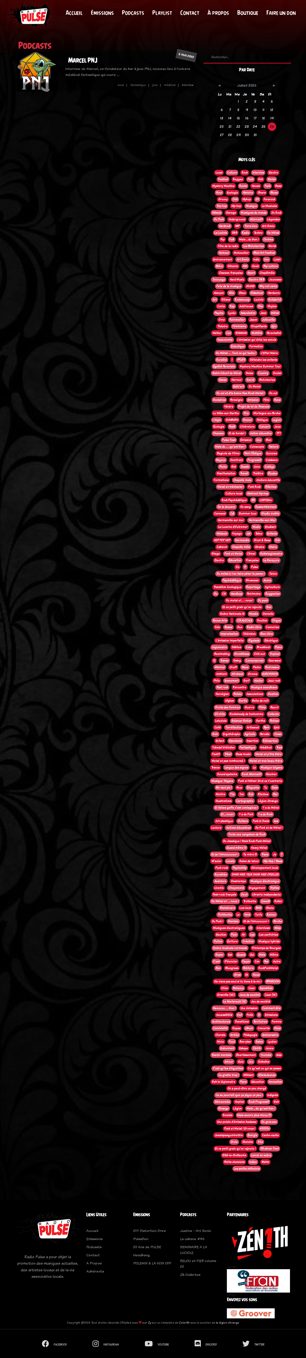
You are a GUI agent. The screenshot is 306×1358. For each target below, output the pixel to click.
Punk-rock (221, 868)
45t (245, 266)
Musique (251, 206)
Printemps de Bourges (266, 948)
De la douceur (226, 507)
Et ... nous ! (227, 814)
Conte (221, 306)
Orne (222, 320)
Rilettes (263, 794)
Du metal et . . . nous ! (239, 600)
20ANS (250, 286)
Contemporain (255, 661)
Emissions (271, 1015)
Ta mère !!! (250, 854)
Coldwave (272, 460)
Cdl (232, 513)
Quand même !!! (236, 848)
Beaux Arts (220, 620)
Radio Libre (254, 627)
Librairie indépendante (266, 894)
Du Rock (276, 213)
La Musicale (269, 206)
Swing (237, 661)
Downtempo (238, 881)
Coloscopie (257, 447)
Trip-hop (222, 206)
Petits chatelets (234, 1162)
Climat (251, 554)
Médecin (222, 534)
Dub (260, 179)
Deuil (244, 894)
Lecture (216, 828)
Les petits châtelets (247, 1169)
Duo (239, 627)
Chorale (220, 1035)
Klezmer (271, 774)
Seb (276, 1102)
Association (248, 313)
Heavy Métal (259, 848)
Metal (271, 179)
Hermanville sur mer (231, 520)
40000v (264, 1128)
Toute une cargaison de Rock (246, 834)
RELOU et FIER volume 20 (198, 1263)
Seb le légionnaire (223, 1082)
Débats (216, 213)
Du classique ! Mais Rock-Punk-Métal (246, 841)
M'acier (216, 861)
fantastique (138, 85)
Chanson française (231, 273)
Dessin (245, 467)
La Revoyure (271, 560)
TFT (278, 433)
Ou (237, 567)
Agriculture (272, 587)
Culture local (233, 493)
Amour (228, 1062)
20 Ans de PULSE (147, 1246)
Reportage (253, 587)
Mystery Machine (223, 186)
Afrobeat (237, 674)
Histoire (248, 193)
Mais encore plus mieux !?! (254, 1115)
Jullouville (268, 320)
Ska (260, 306)
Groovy (223, 199)
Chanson (218, 433)
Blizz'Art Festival (264, 253)
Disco (242, 293)
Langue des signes (236, 767)
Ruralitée (221, 874)
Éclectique (238, 346)
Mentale (233, 921)
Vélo (231, 293)
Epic (273, 326)
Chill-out (259, 654)
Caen (251, 988)
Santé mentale (221, 1055)
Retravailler (237, 320)
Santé (250, 380)
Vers (247, 915)
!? (245, 567)
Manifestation (226, 473)
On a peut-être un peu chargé (247, 1088)
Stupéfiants (259, 326)
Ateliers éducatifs (268, 480)
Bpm (266, 727)
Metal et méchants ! (230, 487)
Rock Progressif (259, 1102)
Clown (277, 734)
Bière (219, 266)
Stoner (247, 420)
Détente (233, 266)
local (121, 85)
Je (274, 854)
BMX (258, 908)
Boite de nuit (260, 701)
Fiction (218, 941)
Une (258, 440)
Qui (252, 955)
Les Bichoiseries (253, 246)
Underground (237, 219)
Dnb (277, 540)
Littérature (247, 427)
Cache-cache (270, 1135)
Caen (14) (271, 995)
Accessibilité (224, 1015)
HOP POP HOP (222, 540)
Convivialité (220, 1028)
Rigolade (254, 640)
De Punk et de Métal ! (268, 828)
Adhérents (95, 1271)
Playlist (162, 12)
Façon (246, 961)
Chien (224, 988)
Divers (262, 193)
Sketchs (247, 1142)
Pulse (254, 567)
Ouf (239, 1015)
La (254, 767)
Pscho (257, 667)
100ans (225, 300)
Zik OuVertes (190, 1274)
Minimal (220, 667)
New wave (274, 661)
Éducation (235, 560)
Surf (246, 681)
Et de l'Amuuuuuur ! (256, 921)
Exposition (266, 988)
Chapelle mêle (241, 547)
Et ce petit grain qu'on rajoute (242, 607)
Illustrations (223, 801)
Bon (218, 968)
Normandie (242, 540)
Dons (277, 1028)
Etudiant (270, 527)
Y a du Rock (265, 814)
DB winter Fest (269, 1149)
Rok (251, 794)
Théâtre (258, 473)
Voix (217, 627)
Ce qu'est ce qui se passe (264, 1068)
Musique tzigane (271, 767)
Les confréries (268, 935)
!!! (259, 1015)
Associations (254, 694)
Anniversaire (270, 1035)
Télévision (249, 634)
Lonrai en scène (261, 1155)
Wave (245, 667)
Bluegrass (231, 968)
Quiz (241, 1062)
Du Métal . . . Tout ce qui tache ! (236, 353)
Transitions (242, 1022)
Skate (270, 908)
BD (253, 500)
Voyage (237, 534)
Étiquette (253, 788)
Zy (149, 1323)
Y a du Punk (246, 814)
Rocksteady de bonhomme (246, 714)
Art (215, 300)
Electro (273, 173)
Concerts (263, 1028)
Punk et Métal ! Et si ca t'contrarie (260, 781)
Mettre (220, 794)
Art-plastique (224, 821)
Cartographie (244, 801)
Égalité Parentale (224, 366)
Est (230, 955)
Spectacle (235, 741)
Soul (219, 193)
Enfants (272, 534)
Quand (241, 955)
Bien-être (266, 634)
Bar (275, 794)
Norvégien (222, 694)
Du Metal (254, 386)
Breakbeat (263, 647)
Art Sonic (243, 259)
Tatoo (273, 574)
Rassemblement (265, 507)
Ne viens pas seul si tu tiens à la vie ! (237, 981)
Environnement (222, 259)
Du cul (273, 393)
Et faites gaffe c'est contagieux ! (236, 808)
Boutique (247, 12)
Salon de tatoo (249, 861)
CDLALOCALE (244, 620)
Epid (276, 727)
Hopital (239, 1102)
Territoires (260, 1022)
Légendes (273, 219)
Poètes (274, 721)
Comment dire (271, 1008)
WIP (237, 226)
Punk (250, 179)
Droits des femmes (227, 707)
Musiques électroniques (229, 928)
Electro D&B (256, 279)
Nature (273, 447)
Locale (230, 861)
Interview (258, 173)
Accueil (74, 12)
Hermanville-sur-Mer (262, 520)
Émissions (102, 12)
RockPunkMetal (268, 968)
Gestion (273, 694)
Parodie (264, 734)
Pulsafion (140, 1238)
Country (263, 373)
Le (238, 915)
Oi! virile (220, 714)
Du (215, 594)
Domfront (236, 460)
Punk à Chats (261, 821)
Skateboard (227, 908)
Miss (277, 928)
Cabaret (222, 547)
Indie (256, 259)
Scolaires (219, 400)
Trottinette (225, 915)
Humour (224, 253)
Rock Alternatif (251, 774)
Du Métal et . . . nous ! (225, 901)
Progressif (254, 460)
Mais (262, 955)
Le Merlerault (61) (234, 1001)
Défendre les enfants (263, 360)
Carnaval (219, 513)
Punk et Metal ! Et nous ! (239, 1128)
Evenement (231, 681)
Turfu (258, 915)
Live (266, 259)
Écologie (218, 427)
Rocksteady (242, 300)
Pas (266, 961)
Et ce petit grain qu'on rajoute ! (235, 1149)
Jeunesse (275, 279)
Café (217, 727)
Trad (279, 747)
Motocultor (241, 253)
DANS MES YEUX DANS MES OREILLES (255, 874)
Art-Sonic (268, 226)
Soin (215, 734)
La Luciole (220, 233)
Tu (265, 788)
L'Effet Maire (269, 353)
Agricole (250, 734)
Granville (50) (226, 995)
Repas (236, 1028)
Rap (232, 306)
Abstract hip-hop (257, 493)
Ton (241, 794)
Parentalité (274, 333)
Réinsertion (270, 741)
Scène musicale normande (230, 948)
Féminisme (239, 326)
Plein (234, 935)
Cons (249, 647)
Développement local (264, 868)
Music (256, 527)
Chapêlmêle (267, 273)
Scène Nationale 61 (232, 614)
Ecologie (232, 193)
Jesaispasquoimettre (229, 1135)
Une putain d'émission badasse (237, 1122)
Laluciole (221, 721)
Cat (228, 333)
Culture (232, 173)
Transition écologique (227, 587)
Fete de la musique (228, 286)
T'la (232, 794)
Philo (217, 681)
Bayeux (220, 460)
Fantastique (247, 747)
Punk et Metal (233, 554)
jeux (155, 85)
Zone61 (265, 901)
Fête (266, 400)
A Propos (94, 1263)
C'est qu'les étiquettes (228, 1068)
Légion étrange (268, 801)
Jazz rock (274, 681)
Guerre (249, 707)
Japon (253, 320)
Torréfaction (233, 727)
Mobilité (256, 333)
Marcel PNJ (82, 60)
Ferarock (269, 199)
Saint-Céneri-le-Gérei (226, 373)
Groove (252, 674)
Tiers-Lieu (250, 226)
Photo (223, 467)
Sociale (227, 1115)
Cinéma (268, 239)
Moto (220, 1042)
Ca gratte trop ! (228, 1075)
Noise (249, 373)
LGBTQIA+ (266, 500)
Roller (278, 901)
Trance (215, 767)
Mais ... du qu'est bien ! (260, 1108)
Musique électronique (265, 881)
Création (248, 941)
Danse (223, 380)
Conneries (272, 627)
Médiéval (266, 747)
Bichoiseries (267, 380)
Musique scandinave (264, 687)
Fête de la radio (228, 246)
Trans (265, 854)
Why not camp (268, 286)
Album (249, 1028)
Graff (233, 667)
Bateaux (238, 988)
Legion (277, 420)
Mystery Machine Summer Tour (260, 366)
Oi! (257, 199)
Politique (262, 420)
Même (274, 955)
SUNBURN (232, 420)
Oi (250, 928)
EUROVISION (270, 674)
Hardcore (274, 293)
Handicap (236, 594)
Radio (245, 233)
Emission (253, 400)
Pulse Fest (228, 440)
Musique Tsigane (222, 781)
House (256, 186)
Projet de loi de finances (253, 406)
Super (219, 955)
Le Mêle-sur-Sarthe (226, 413)
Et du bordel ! (237, 433)
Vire (246, 413)
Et (246, 975)
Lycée (232, 313)
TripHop (274, 888)
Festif (216, 754)
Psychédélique (232, 580)
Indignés (272, 1095)
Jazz (263, 313)
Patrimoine (254, 594)
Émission (245, 440)
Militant (248, 1075)
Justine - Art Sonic (195, 1230)
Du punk (263, 600)
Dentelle (268, 614)
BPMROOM (272, 981)
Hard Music (237, 279)
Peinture (248, 968)
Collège (269, 467)
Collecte (273, 714)
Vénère (228, 406)
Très (260, 1142)
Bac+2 (274, 707)
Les (252, 935)
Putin (250, 1015)
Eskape (243, 1048)
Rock (245, 173)
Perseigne (236, 400)
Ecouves (271, 453)
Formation (256, 346)
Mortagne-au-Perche (266, 413)
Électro (219, 560)
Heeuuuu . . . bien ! (224, 1008)
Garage (231, 213)
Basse (228, 627)
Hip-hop (236, 206)
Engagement (257, 888)
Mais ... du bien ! (249, 239)
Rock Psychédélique (234, 500)
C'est (216, 961)
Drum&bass (241, 654)
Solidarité (274, 300)
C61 (224, 594)
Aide (279, 1055)
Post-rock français (224, 894)
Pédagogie (250, 1035)
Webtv (265, 1162)
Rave (277, 400)
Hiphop (246, 199)
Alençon (219, 293)
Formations (221, 480)
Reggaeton (272, 594)
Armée (234, 1035)
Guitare (243, 821)
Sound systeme (227, 774)
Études (272, 473)
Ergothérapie (231, 734)
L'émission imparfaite (230, 640)
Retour (271, 915)
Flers (243, 1082)
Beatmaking (222, 654)
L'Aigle (217, 420)
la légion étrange (227, 1323)
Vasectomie (225, 340)
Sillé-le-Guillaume (234, 1155)
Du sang (245, 507)
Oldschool (257, 293)
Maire (273, 547)
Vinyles (272, 306)
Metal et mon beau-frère (265, 761)
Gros (237, 975)
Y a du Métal (270, 808)
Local (219, 173)
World (272, 246)
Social (277, 373)
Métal (275, 313)
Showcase (252, 580)
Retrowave (272, 667)
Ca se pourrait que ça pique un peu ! (239, 1095)
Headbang (141, 1254)
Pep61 (232, 427)
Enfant (220, 741)
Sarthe (260, 721)
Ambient (221, 674)
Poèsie (238, 694)
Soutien (262, 620)
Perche (277, 921)
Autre (276, 961)
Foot (232, 1042)
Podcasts (133, 12)
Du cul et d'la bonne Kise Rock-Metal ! (240, 393)
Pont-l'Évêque (253, 453)
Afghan (229, 701)
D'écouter (230, 961)
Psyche (219, 313)
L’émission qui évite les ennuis (256, 340)
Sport (251, 273)
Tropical (274, 654)
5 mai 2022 (186, 55)
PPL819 (241, 360)
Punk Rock (254, 487)
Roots (243, 186)
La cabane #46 (192, 1238)
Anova (267, 580)
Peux (239, 788)
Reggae (238, 179)
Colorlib (184, 1323)
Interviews (263, 928)
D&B (234, 233)
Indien (253, 1162)
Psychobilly (239, 868)
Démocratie (222, 1102)
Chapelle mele (242, 480)
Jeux (277, 427)
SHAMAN (241, 333)
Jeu (250, 1062)
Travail (244, 473)
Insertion (252, 741)
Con (257, 961)
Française (252, 560)
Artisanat (253, 727)
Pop (222, 239)
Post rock (222, 687)
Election (221, 935)
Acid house (246, 306)
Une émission (248, 1008)
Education (257, 1082)
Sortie (243, 701)
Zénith (257, 1048)
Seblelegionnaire (271, 554)
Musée (253, 614)
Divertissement (246, 1055)
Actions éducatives (238, 828)
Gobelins (263, 1062)
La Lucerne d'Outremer (233, 527)
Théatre (222, 326)
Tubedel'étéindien (223, 747)
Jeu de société (260, 1001)
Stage (216, 554)
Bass (278, 186)
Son (268, 607)
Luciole (258, 300)
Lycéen (272, 1042)
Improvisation (229, 634)
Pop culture (270, 266)
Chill (235, 199)
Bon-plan (245, 1042)
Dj (214, 661)
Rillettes (270, 487)
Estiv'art (238, 386)
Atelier (258, 681)
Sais (275, 788)
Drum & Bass (262, 540)
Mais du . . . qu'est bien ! (230, 447)
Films (262, 707)
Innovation (275, 1082)
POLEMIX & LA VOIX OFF (152, 1263)
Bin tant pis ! (224, 788)
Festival (223, 179)
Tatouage (218, 279)
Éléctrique (271, 640)
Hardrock (224, 226)
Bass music (243, 754)
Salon (259, 1042)
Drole (234, 1142)
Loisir (277, 259)
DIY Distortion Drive (149, 1230)
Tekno (258, 534)
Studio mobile (270, 513)
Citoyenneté (236, 888)
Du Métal (273, 233)
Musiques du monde (254, 213)
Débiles (236, 647)
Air (243, 935)
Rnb (233, 467)
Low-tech (245, 908)
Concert (264, 427)
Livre (257, 467)
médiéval (169, 85)
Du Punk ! (217, 921)
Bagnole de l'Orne (228, 453)
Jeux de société (250, 995)
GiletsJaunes (266, 1075)
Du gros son (269, 1122)
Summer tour (248, 513)
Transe (224, 661)
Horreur (236, 380)
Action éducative (261, 433)
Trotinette (249, 901)
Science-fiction (241, 721)
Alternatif (256, 219)
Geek (255, 266)
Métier (217, 333)
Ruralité (221, 360)
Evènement (227, 1048)
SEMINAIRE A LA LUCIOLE (193, 1249)
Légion (237, 1108)
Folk (231, 239)
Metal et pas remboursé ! (228, 761)
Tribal (227, 754)
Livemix (219, 888)
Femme (276, 1022)
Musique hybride (269, 941)
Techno (258, 233)
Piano (278, 647)
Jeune (269, 1048)
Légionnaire (219, 647)
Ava (276, 821)
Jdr (248, 534)
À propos (218, 12)
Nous (256, 975)
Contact (189, 12)
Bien (268, 440)
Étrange (223, 1108)
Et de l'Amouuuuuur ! (224, 854)
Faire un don (281, 12)
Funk (267, 186)
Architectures (221, 1022)
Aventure (220, 881)
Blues (274, 193)
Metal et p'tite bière (268, 754)
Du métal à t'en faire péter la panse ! (240, 574)
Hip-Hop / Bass (272, 861)
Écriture (232, 941)
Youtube (265, 1055)
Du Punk (219, 219)
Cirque (276, 620)
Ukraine (259, 547)
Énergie (252, 1135)
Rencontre (239, 687)
